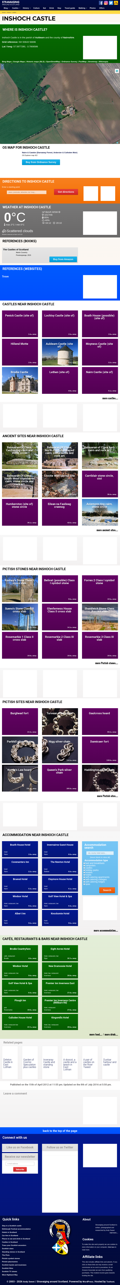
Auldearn (40, 37)
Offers (101, 8)
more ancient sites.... (107, 530)
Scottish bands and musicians (14, 1265)
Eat (44, 8)
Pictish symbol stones (11, 1258)
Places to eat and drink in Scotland (16, 1239)
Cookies (88, 1239)
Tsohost (110, 1281)
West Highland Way (10, 1275)
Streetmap (94, 62)
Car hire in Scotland (10, 1235)
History (26, 8)
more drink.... (111, 1034)
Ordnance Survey (71, 62)
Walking (82, 8)
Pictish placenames (10, 1261)
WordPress (87, 1281)
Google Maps (19, 62)
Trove (5, 276)
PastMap (84, 62)
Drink (51, 8)
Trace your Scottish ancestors (14, 1245)
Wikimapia (105, 62)
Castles (15, 8)
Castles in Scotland (10, 1242)
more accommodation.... (106, 930)
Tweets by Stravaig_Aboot (51, 1152)
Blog (6, 8)
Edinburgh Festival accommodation (16, 1229)
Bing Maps (7, 62)
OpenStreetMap (54, 62)
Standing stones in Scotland (13, 1252)
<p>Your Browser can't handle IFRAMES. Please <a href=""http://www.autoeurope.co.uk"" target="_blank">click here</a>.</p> (19, 683)
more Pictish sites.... (107, 796)
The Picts (6, 1255)
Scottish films (7, 1268)
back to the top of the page (60, 1130)
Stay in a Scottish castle (12, 1225)
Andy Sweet (28, 1281)
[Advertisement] (99, 417)
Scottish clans (8, 1248)
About (87, 1219)
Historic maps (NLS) (36, 62)
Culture (36, 8)
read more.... (113, 1232)
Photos (93, 8)
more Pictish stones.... (106, 663)
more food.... (95, 1034)
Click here (111, 1247)
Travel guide (70, 8)
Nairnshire (69, 37)
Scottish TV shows (9, 1271)
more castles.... (110, 398)
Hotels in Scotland (9, 1232)
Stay (59, 8)
